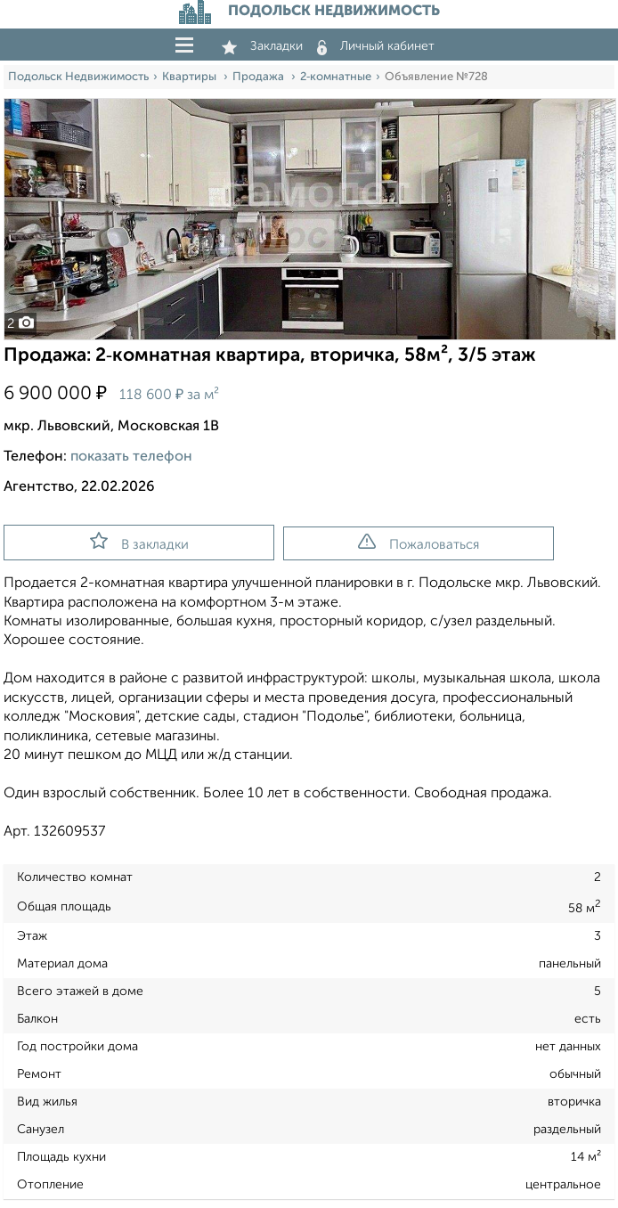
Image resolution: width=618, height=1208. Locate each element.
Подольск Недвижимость (78, 77)
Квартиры (190, 77)
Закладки (262, 46)
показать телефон (131, 457)
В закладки (139, 541)
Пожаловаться (418, 542)
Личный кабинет (376, 46)
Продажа (259, 77)
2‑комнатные (335, 77)
